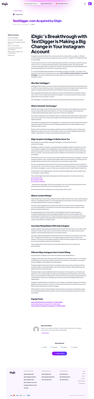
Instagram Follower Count (30, 385)
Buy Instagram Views (37, 179)
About (83, 376)
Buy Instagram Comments (30, 382)
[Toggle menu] (85, 3)
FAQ (84, 371)
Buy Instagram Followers (38, 181)
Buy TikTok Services (47, 3)
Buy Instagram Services (32, 3)
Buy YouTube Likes (46, 374)
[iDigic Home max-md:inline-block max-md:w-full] (12, 380)
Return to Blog (59, 353)
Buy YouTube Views (46, 379)
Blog (84, 373)
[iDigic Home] (5, 4)
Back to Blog (17, 10)
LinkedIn (64, 347)
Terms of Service (81, 381)
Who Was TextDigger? (13, 37)
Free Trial (26, 388)
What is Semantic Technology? (15, 40)
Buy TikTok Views (64, 379)
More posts (45, 333)
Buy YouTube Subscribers (48, 377)
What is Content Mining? (14, 45)
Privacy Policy (82, 383)
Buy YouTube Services (63, 3)
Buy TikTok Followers (65, 377)
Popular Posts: (11, 55)
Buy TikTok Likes (64, 374)
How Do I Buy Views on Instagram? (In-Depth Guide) (45, 304)
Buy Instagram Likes (36, 178)
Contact (83, 378)
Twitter (44, 347)
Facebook (53, 347)
